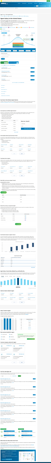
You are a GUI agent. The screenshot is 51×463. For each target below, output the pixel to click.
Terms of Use (37, 460)
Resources (36, 3)
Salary (1, 27)
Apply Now (32, 64)
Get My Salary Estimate (28, 125)
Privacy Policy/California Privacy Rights (30, 460)
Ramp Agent (3, 75)
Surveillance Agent (4, 63)
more (13, 379)
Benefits (9, 27)
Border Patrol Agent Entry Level (5, 375)
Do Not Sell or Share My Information (45, 460)
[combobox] (18, 51)
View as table (33, 29)
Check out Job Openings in (8, 61)
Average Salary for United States (5, 92)
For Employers (24, 3)
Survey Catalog (30, 3)
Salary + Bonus (5, 27)
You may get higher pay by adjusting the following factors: (8, 45)
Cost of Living (3, 90)
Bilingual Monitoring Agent (6, 67)
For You (19, 3)
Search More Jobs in (18, 79)
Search (3, 55)
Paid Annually (4, 29)
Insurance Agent (4, 71)
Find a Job (40, 3)
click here (26, 310)
